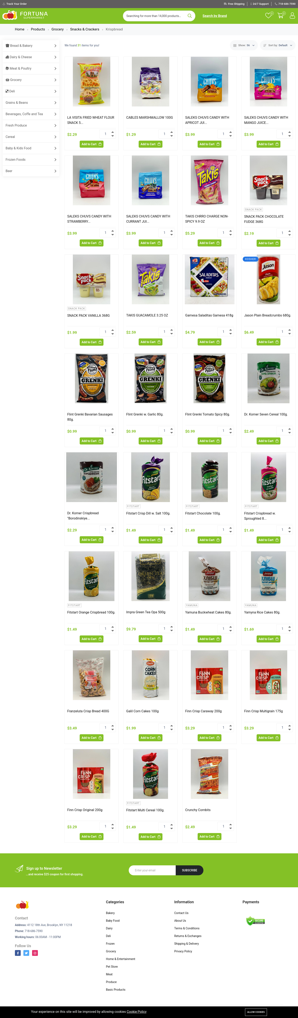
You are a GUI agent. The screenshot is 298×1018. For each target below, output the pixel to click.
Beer (9, 171)
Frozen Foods (15, 160)
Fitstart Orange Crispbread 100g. (91, 612)
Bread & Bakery (19, 46)
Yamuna (191, 605)
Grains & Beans (17, 103)
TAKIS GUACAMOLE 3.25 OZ (147, 315)
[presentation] (239, 871)
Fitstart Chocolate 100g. (203, 513)
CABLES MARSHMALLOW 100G (149, 118)
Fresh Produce (16, 125)
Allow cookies (256, 1012)
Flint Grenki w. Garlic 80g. (144, 414)
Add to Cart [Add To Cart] (92, 144)
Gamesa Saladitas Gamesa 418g (209, 315)
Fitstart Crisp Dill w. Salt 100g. (148, 513)
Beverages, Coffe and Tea (24, 114)
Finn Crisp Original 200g (84, 810)
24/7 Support (261, 3)
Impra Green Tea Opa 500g (145, 612)
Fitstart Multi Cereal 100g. (145, 810)
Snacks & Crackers (85, 29)
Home (20, 29)
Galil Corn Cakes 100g (142, 711)
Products (38, 29)
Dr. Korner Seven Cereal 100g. (266, 414)
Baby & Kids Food (18, 148)
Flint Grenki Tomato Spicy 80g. (207, 414)
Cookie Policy (137, 1012)
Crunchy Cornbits (197, 810)
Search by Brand (215, 16)
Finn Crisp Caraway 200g (203, 711)
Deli (10, 91)
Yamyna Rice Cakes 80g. (262, 612)
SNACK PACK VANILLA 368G (88, 316)
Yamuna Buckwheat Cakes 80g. (208, 612)
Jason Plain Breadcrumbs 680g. (267, 315)
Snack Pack (253, 209)
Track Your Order (16, 3)
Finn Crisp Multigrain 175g (263, 711)
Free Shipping (236, 3)
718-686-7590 (287, 3)
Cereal (10, 137)
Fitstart (133, 506)
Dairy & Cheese (19, 57)
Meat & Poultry (18, 68)
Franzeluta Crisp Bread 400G (88, 711)
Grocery (58, 29)
